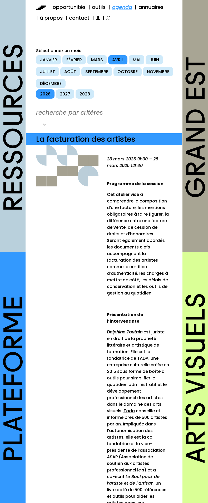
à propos (51, 18)
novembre (158, 72)
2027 (65, 94)
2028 (85, 94)
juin (154, 60)
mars (97, 60)
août (70, 72)
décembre (51, 83)
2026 (45, 94)
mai (136, 60)
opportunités (69, 7)
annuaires (151, 7)
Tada (129, 411)
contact (79, 18)
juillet (47, 72)
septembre (96, 72)
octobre (127, 72)
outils (99, 7)
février (74, 60)
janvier (48, 60)
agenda (122, 7)
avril (117, 60)
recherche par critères (69, 112)
